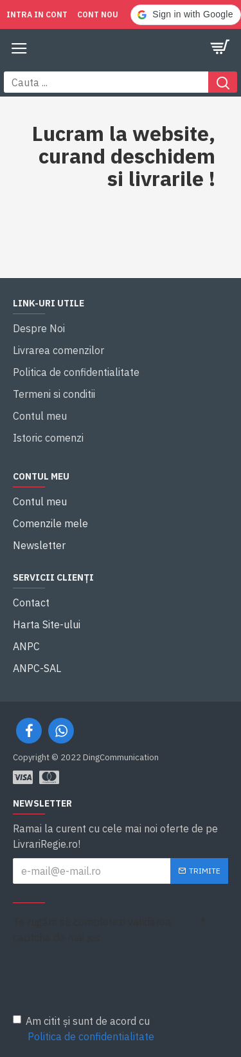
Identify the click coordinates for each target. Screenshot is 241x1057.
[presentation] (103, 971)
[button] (185, 15)
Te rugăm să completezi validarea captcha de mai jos (92, 929)
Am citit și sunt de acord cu (84, 1029)
